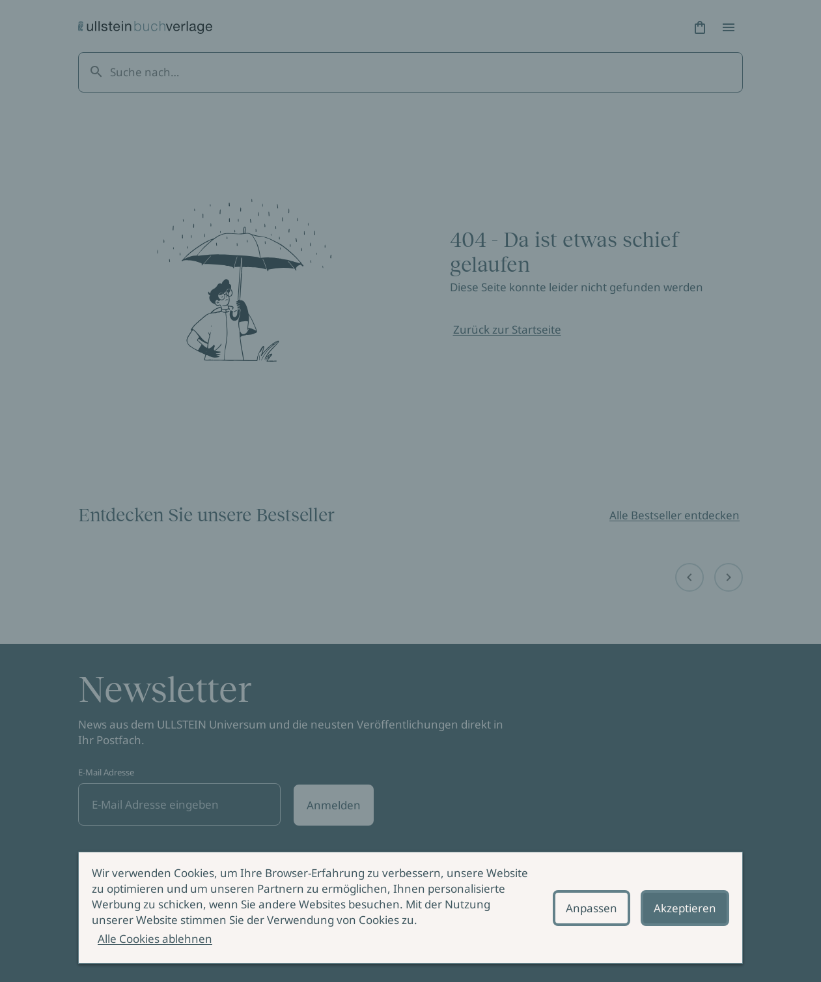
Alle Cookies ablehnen (155, 938)
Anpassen (591, 908)
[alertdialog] (410, 908)
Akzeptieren (685, 908)
